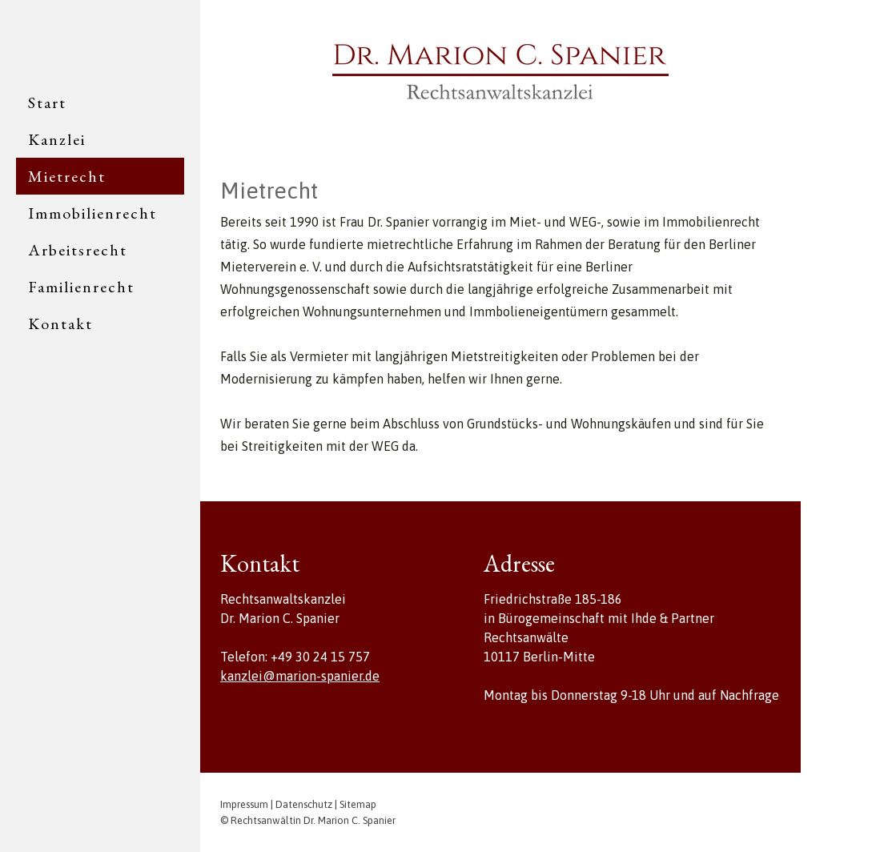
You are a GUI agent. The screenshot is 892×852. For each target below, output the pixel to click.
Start (47, 102)
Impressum (244, 804)
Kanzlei (57, 139)
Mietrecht (67, 176)
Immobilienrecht (92, 213)
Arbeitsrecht (77, 249)
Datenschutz (303, 804)
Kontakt (60, 323)
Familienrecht (81, 286)
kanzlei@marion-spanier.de (300, 676)
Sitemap (358, 804)
